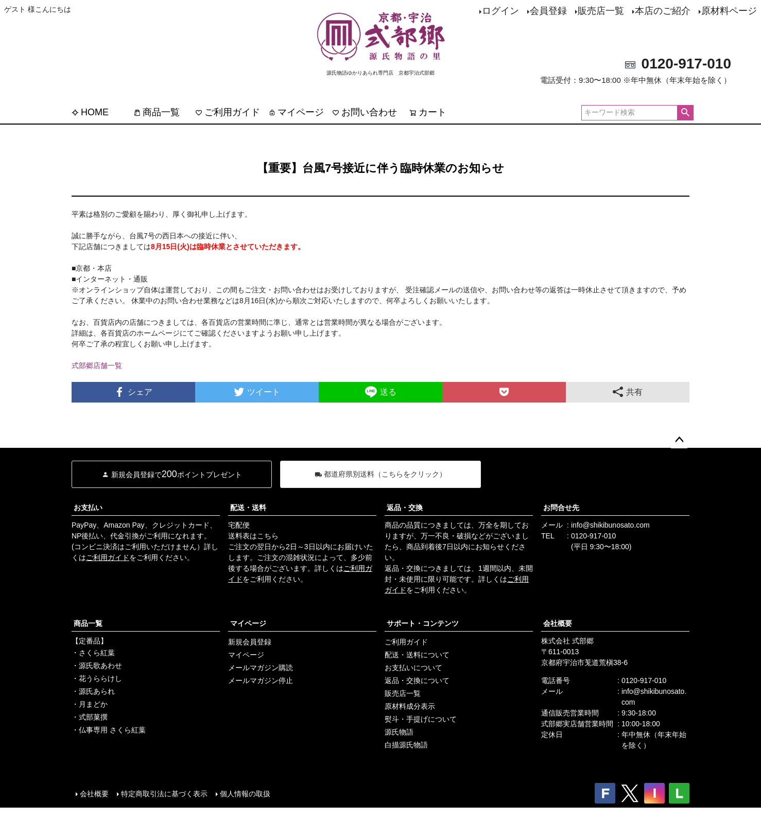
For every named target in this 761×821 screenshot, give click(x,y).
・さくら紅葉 (93, 653)
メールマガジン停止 (260, 680)
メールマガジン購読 (260, 667)
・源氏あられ (93, 691)
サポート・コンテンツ (423, 623)
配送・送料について (417, 655)
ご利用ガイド (227, 112)
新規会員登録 (249, 642)
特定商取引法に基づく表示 (164, 794)
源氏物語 (399, 732)
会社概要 (557, 623)
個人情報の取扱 (245, 794)
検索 (685, 113)
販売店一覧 (601, 11)
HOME (90, 112)
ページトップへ (679, 440)
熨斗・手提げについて (421, 719)
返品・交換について (417, 680)
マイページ (296, 112)
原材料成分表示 (410, 706)
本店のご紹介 (662, 11)
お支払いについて (413, 667)
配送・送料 (248, 507)
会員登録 (548, 11)
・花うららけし (97, 678)
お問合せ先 (561, 507)
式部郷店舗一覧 (97, 365)
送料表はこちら (253, 536)
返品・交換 (405, 507)
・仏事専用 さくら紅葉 (109, 730)
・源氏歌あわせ (97, 665)
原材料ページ (729, 11)
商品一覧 (156, 112)
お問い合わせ (364, 112)
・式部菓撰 (90, 717)
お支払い (88, 507)
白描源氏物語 (406, 745)
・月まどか (90, 704)
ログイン (500, 11)
